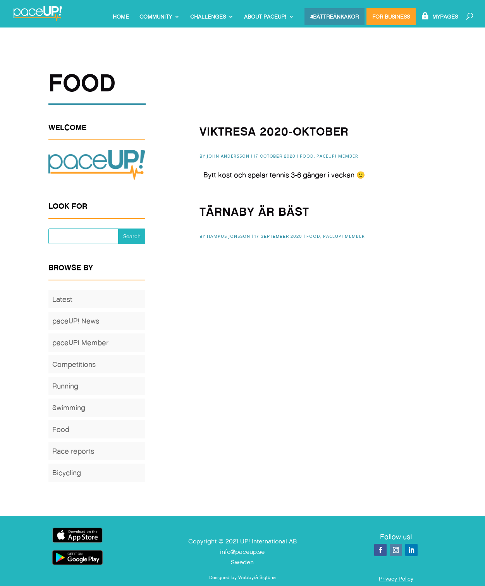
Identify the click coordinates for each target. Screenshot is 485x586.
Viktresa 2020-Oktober (274, 131)
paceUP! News (75, 320)
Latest (62, 299)
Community (155, 17)
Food (307, 156)
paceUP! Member (337, 156)
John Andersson (228, 156)
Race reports (73, 451)
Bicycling (66, 472)
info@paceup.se (242, 552)
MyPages (445, 17)
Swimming (68, 407)
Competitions (74, 364)
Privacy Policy (396, 578)
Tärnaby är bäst (254, 211)
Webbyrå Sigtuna (257, 577)
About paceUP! (265, 17)
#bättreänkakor (334, 16)
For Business (391, 16)
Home (121, 17)
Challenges (208, 17)
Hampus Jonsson (228, 236)
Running (65, 386)
